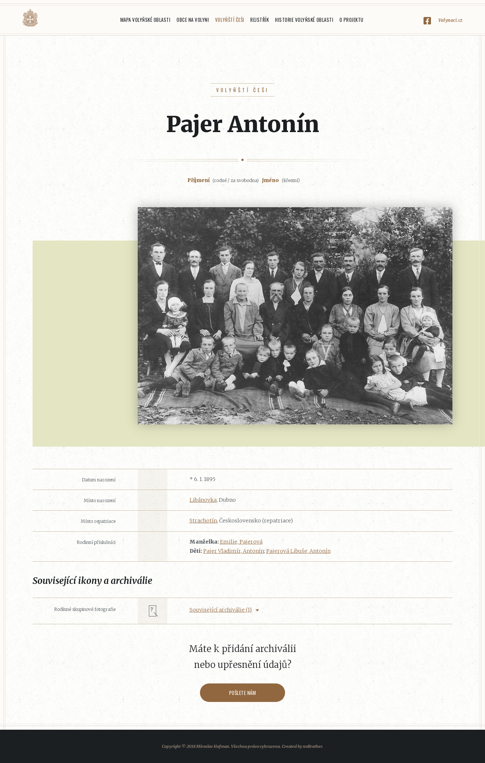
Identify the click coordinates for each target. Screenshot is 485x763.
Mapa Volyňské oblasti (145, 19)
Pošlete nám (242, 692)
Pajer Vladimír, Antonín (233, 551)
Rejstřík (259, 19)
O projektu (352, 19)
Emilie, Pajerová (241, 541)
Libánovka (203, 500)
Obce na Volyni (193, 19)
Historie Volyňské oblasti (304, 19)
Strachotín (203, 520)
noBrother (312, 746)
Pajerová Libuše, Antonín (298, 551)
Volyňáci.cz (30, 18)
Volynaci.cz (450, 20)
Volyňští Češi (229, 19)
